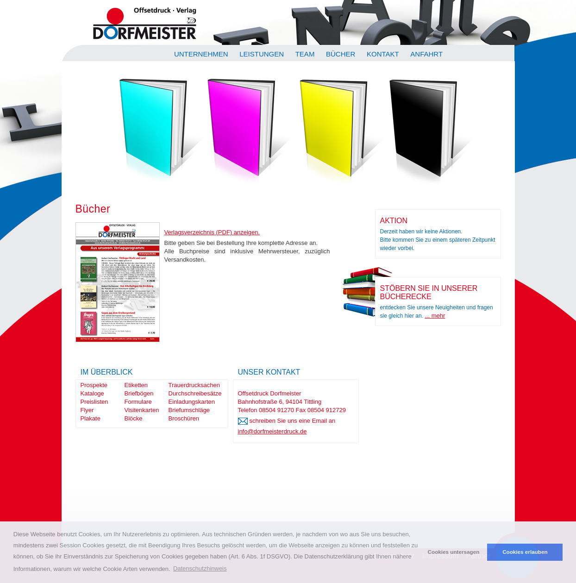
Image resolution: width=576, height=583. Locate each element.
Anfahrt (426, 54)
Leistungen (261, 54)
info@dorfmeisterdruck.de (272, 431)
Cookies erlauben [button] (524, 552)
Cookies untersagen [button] (454, 552)
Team (305, 54)
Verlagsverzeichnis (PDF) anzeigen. (212, 232)
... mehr (435, 315)
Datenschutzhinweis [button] (200, 568)
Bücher (340, 54)
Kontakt (383, 54)
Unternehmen (201, 54)
